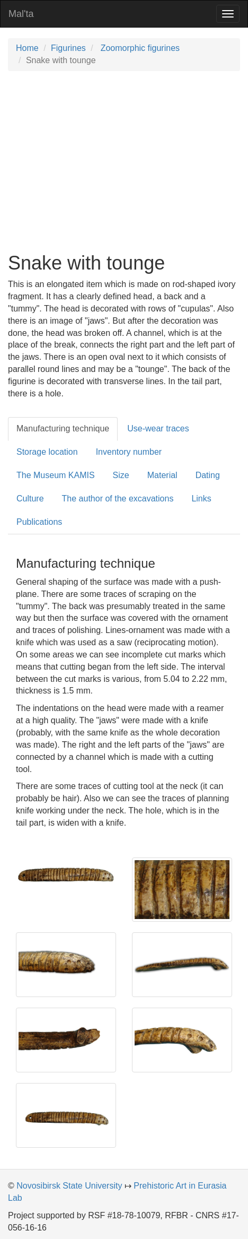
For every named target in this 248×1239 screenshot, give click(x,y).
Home (27, 48)
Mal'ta (20, 13)
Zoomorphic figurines (139, 48)
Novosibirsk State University (69, 1185)
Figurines (68, 48)
